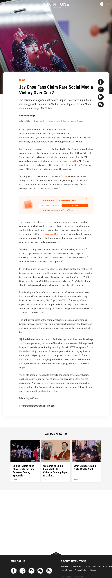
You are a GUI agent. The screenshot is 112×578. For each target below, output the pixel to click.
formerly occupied (65, 161)
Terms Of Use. (68, 210)
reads (65, 176)
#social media (69, 121)
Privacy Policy (81, 570)
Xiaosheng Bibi (51, 234)
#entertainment (54, 121)
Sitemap (93, 570)
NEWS (22, 80)
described (30, 281)
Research (96, 567)
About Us (64, 567)
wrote (45, 343)
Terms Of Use (66, 570)
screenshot (43, 253)
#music (80, 121)
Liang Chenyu (28, 115)
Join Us (87, 567)
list (86, 153)
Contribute (76, 567)
